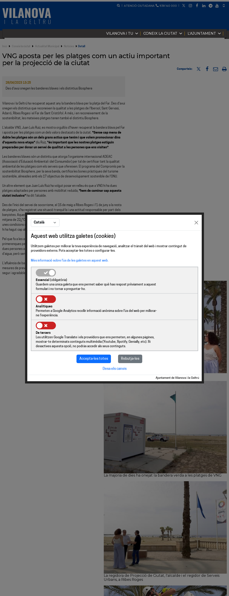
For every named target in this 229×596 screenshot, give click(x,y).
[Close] (196, 236)
